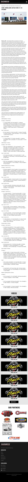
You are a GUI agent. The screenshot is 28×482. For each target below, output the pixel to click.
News (2, 456)
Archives (2, 459)
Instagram (3, 473)
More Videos (13, 406)
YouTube (3, 474)
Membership (3, 461)
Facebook (3, 469)
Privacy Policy (14, 479)
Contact (2, 464)
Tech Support (3, 463)
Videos (2, 458)
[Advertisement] (14, 37)
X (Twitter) (3, 471)
